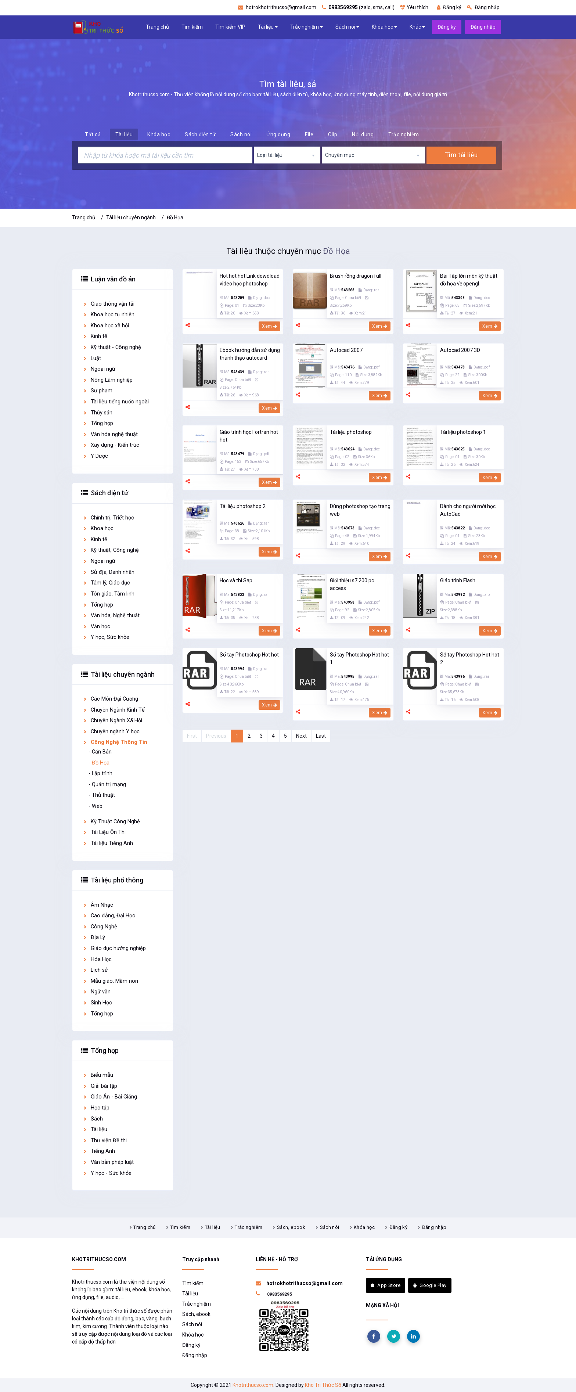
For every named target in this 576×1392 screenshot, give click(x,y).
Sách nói (347, 27)
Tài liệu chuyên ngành (131, 217)
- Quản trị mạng (107, 784)
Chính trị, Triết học (108, 518)
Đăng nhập (483, 7)
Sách (93, 1119)
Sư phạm (97, 391)
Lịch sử (95, 970)
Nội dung (363, 134)
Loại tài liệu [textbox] (269, 155)
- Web (95, 806)
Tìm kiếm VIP (230, 27)
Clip (332, 134)
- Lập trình (100, 773)
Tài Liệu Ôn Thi (104, 832)
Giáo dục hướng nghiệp (114, 948)
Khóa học (384, 27)
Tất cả (93, 134)
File (309, 134)
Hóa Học (97, 959)
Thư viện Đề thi (105, 1140)
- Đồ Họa (99, 763)
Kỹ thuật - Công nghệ (112, 347)
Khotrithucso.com (253, 1385)
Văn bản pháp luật (108, 1162)
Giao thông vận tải (108, 304)
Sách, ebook (291, 1227)
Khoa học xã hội (106, 326)
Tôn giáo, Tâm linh (108, 594)
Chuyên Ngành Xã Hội (112, 720)
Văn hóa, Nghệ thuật (111, 615)
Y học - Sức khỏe (107, 1173)
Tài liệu (268, 27)
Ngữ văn (97, 992)
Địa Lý (94, 937)
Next (301, 736)
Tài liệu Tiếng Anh (108, 843)
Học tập (96, 1108)
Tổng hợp (98, 423)
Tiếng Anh (99, 1151)
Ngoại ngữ (99, 369)
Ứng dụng (278, 134)
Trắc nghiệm (306, 27)
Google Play (430, 1285)
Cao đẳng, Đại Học (109, 916)
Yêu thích (414, 7)
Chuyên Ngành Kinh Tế (114, 710)
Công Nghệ (100, 927)
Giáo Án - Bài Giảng (110, 1097)
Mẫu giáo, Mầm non (110, 981)
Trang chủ (157, 27)
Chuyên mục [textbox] (339, 155)
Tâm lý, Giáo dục (106, 583)
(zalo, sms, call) (358, 7)
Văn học (96, 626)
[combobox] (287, 155)
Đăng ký (449, 7)
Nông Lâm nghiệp (108, 380)
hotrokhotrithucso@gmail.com (277, 7)
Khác (417, 27)
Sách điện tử (200, 134)
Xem (269, 326)
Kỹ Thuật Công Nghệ (111, 822)
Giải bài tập (100, 1086)
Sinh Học (97, 1003)
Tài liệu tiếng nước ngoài (116, 402)
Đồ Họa (175, 217)
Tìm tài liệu (461, 155)
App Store (385, 1285)
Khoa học (98, 528)
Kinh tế (95, 336)
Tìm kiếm (192, 27)
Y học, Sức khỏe (106, 637)
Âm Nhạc (98, 905)
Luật (92, 358)
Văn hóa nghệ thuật (110, 434)
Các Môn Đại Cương (110, 699)
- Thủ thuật (102, 795)
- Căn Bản (100, 752)
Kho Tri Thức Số (323, 1385)
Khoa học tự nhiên (108, 315)
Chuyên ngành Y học (111, 732)
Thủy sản (97, 413)
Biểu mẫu (98, 1075)
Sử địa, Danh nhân (108, 572)
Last (321, 736)
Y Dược (95, 456)
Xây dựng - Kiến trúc (111, 445)
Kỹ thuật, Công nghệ (111, 550)
